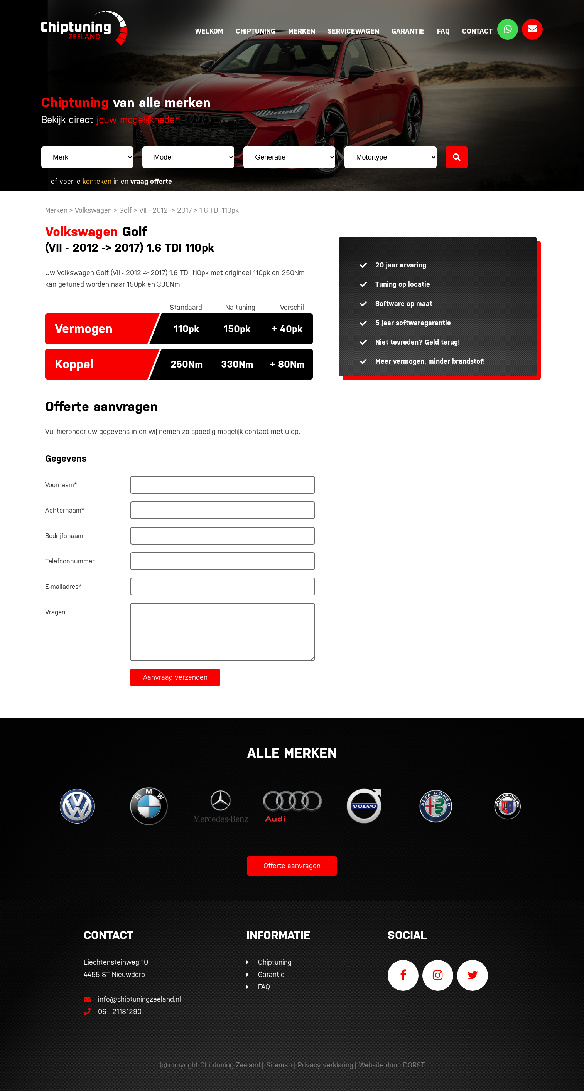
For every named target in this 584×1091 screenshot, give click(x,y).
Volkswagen (93, 210)
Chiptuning (255, 31)
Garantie (408, 31)
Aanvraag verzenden (175, 677)
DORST (414, 1065)
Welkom (209, 31)
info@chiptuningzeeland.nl (132, 999)
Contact (477, 31)
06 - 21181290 (113, 1011)
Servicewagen (353, 31)
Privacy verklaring (325, 1065)
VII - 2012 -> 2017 (166, 210)
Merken (301, 31)
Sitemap (279, 1065)
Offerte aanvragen (292, 866)
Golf (125, 210)
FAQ (443, 31)
